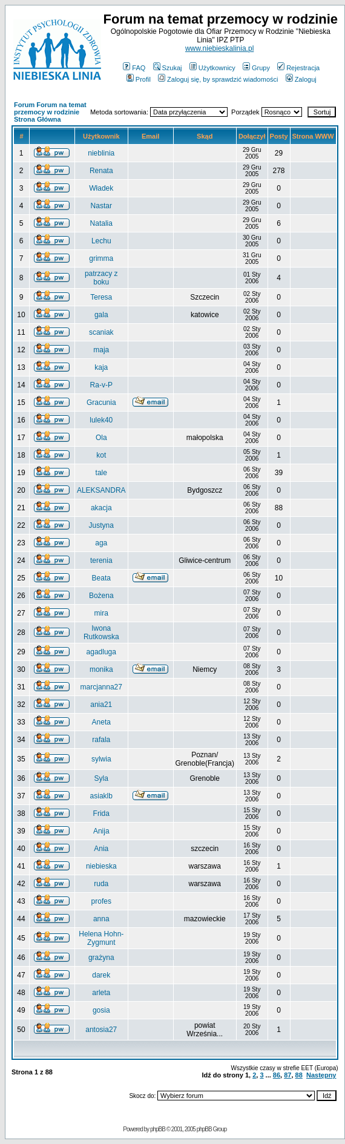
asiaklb (101, 796)
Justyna (101, 525)
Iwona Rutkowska (101, 632)
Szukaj (167, 67)
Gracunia (101, 402)
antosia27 (101, 1029)
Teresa (101, 297)
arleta (101, 992)
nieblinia (101, 153)
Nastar (101, 206)
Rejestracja (298, 67)
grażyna (101, 957)
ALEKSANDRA (101, 490)
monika (101, 669)
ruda (101, 883)
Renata (101, 170)
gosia (101, 1010)
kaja (101, 367)
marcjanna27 (101, 687)
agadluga (101, 652)
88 (299, 1075)
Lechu (101, 241)
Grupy (256, 67)
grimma (101, 258)
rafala (101, 739)
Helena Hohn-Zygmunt (101, 938)
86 (276, 1075)
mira (101, 613)
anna (101, 919)
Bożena (101, 595)
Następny (321, 1075)
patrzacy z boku (101, 277)
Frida (101, 813)
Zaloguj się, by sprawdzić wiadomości (218, 79)
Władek (101, 188)
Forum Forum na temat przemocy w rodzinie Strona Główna (50, 112)
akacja (101, 508)
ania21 (101, 704)
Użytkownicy (212, 67)
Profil (138, 79)
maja (101, 350)
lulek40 (101, 420)
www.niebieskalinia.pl (219, 48)
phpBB (157, 1129)
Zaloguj (301, 79)
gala (101, 315)
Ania (101, 848)
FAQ (134, 67)
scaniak (101, 332)
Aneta (101, 722)
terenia (101, 560)
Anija (101, 831)
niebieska (101, 866)
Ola (101, 437)
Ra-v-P (101, 385)
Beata (101, 578)
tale (101, 472)
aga (101, 543)
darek (101, 975)
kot (101, 455)
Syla (101, 778)
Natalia (101, 223)
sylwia (101, 759)
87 (287, 1075)
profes (101, 901)
